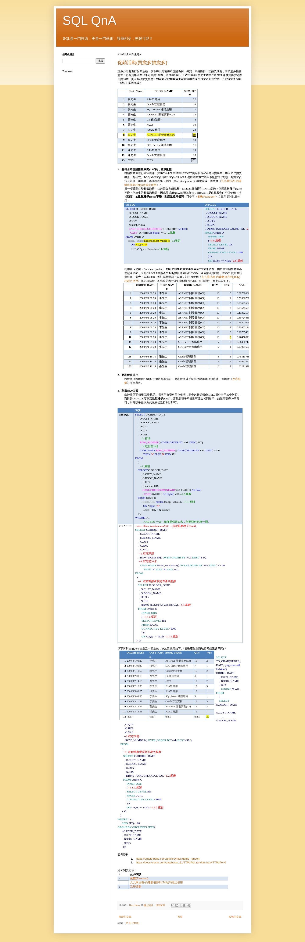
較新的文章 (125, 916)
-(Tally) (156, 882)
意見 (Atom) (132, 922)
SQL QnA (89, 20)
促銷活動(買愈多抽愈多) (142, 62)
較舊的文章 (235, 916)
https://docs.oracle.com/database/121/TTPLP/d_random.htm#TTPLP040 (181, 862)
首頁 (180, 916)
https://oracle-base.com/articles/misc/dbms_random (168, 858)
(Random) (206, 196)
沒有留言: (161, 905)
